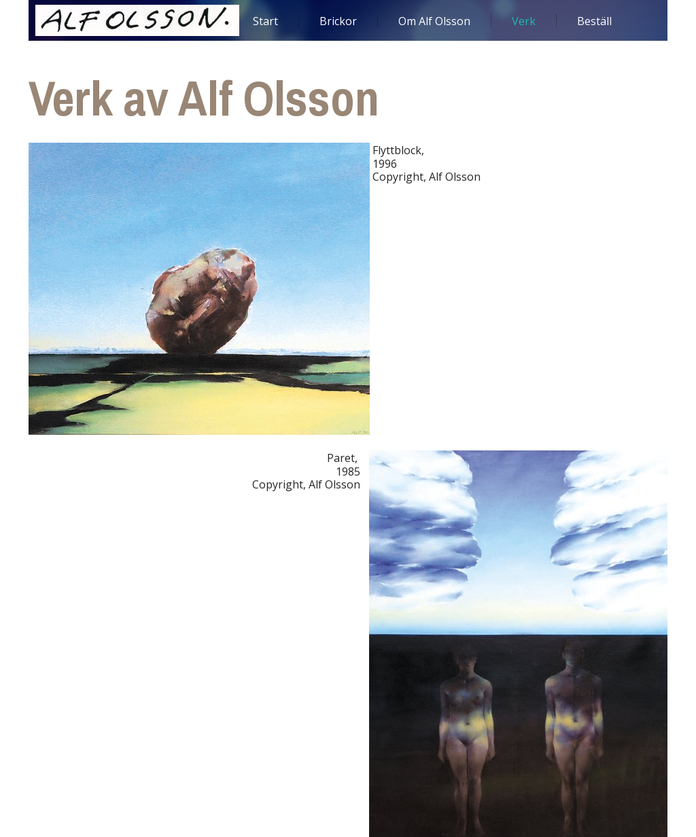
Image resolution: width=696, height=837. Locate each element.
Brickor (338, 21)
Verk (524, 21)
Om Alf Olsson (434, 21)
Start (265, 21)
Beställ (594, 21)
